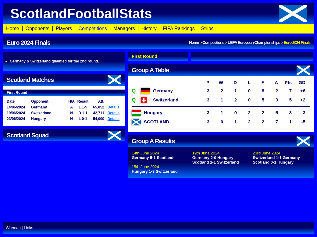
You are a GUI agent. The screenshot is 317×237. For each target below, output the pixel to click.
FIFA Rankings (179, 28)
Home (12, 28)
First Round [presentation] (144, 56)
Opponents (37, 28)
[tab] (158, 56)
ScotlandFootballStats (158, 13)
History (149, 28)
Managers (124, 28)
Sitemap (13, 227)
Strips (207, 28)
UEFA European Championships (254, 42)
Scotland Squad (64, 135)
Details (113, 107)
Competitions (92, 28)
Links (28, 227)
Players (64, 28)
